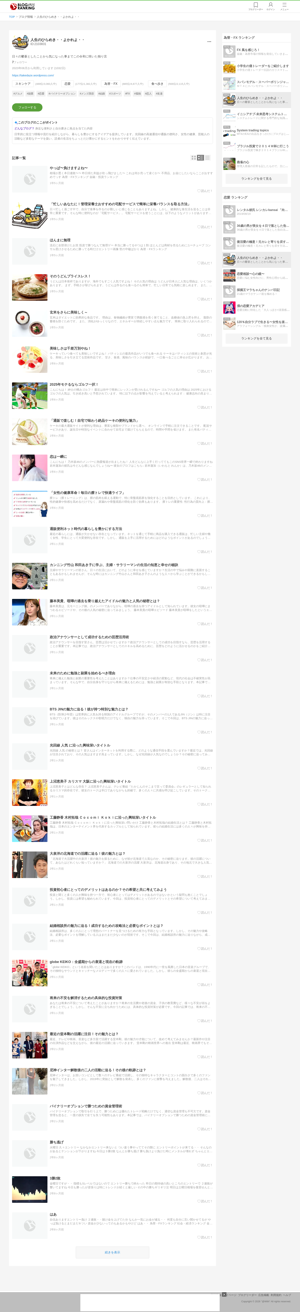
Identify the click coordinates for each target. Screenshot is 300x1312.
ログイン (271, 9)
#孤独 (137, 93)
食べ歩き (157, 83)
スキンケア (23, 83)
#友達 (159, 93)
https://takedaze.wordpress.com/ (33, 75)
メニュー (284, 9)
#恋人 (148, 93)
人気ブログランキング (22, 6)
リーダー (255, 9)
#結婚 (101, 93)
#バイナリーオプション (62, 93)
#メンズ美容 (87, 93)
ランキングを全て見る (256, 178)
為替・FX (110, 83)
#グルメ (17, 93)
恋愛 (67, 83)
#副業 (30, 93)
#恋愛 (41, 93)
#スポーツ (115, 93)
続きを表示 (112, 1252)
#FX (127, 93)
